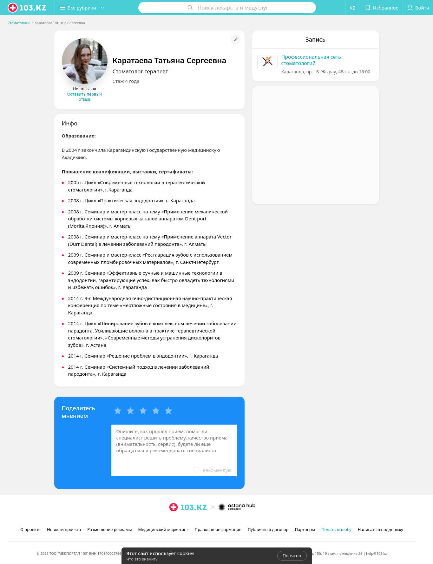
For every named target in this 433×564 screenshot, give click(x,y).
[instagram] (173, 521)
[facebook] (182, 521)
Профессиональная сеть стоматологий (311, 60)
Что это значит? (142, 559)
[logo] (27, 8)
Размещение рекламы (109, 529)
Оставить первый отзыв (84, 96)
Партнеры (305, 529)
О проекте (30, 529)
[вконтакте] (191, 521)
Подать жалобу (336, 529)
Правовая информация (218, 529)
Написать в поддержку (380, 529)
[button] (82, 7)
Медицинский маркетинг (163, 529)
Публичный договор (268, 529)
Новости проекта (64, 529)
